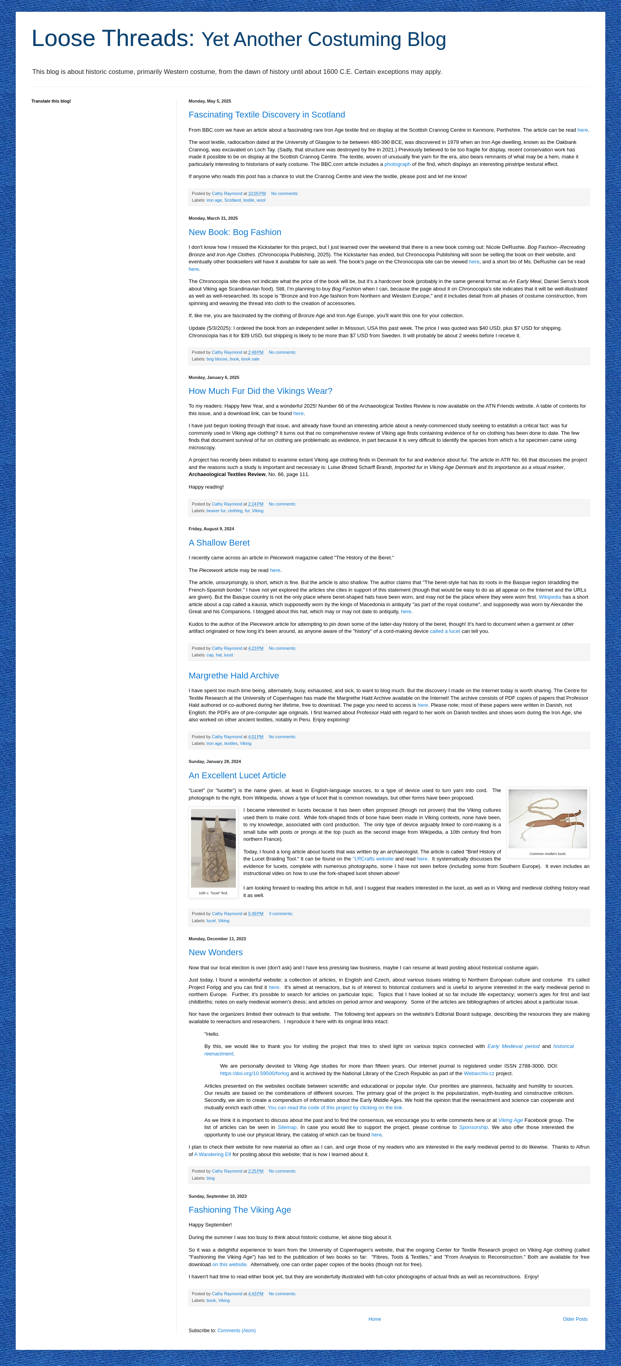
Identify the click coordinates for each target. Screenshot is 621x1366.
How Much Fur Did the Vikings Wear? (261, 391)
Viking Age (510, 1120)
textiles (231, 743)
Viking (257, 510)
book (234, 359)
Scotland (232, 200)
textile (248, 200)
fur (247, 510)
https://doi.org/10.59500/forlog (254, 1073)
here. (424, 705)
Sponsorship (473, 1127)
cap (210, 655)
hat (219, 655)
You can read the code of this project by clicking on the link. (336, 1107)
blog (211, 1178)
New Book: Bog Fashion (235, 232)
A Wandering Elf (212, 1154)
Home (375, 1319)
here (582, 130)
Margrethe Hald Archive (234, 675)
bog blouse (217, 359)
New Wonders (216, 952)
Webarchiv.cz (479, 1073)
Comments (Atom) (236, 1330)
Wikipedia (550, 597)
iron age (214, 200)
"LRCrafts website (373, 859)
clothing (235, 510)
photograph (397, 164)
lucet (228, 655)
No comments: (285, 193)
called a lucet (445, 631)
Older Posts (575, 1319)
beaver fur (216, 510)
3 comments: (281, 913)
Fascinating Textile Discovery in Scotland (267, 115)
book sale (250, 359)
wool (261, 200)
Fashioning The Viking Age (240, 1210)
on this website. (230, 1264)
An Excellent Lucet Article (237, 775)
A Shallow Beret (219, 543)
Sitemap (286, 1127)
